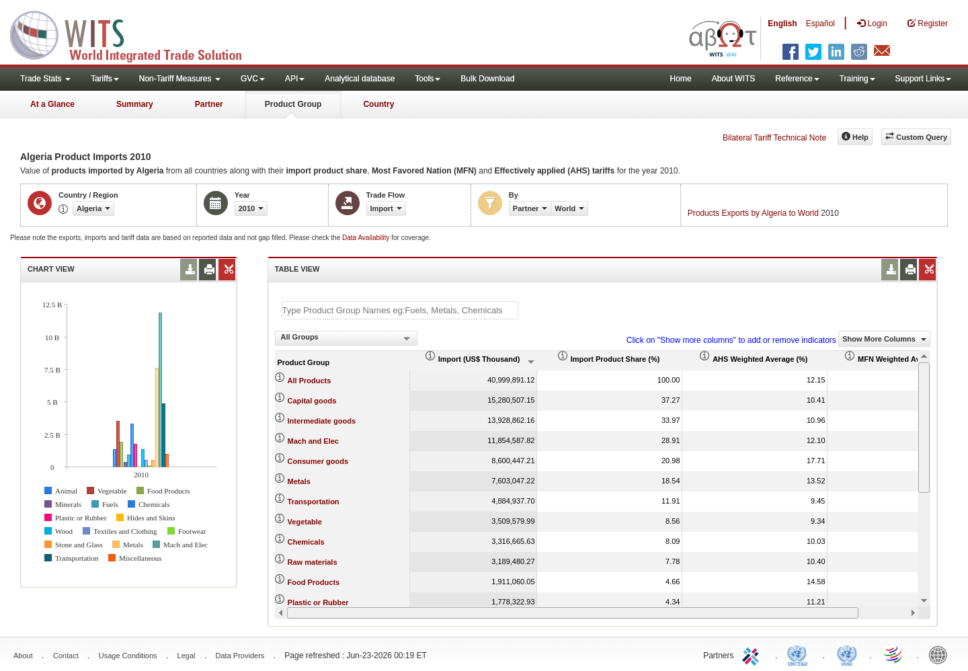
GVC (253, 78)
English (782, 23)
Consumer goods (318, 461)
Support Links (923, 78)
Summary (134, 104)
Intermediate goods (322, 421)
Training (857, 78)
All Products (309, 381)
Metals (299, 481)
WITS (134, 33)
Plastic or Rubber (318, 602)
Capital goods (312, 401)
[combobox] (346, 338)
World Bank (941, 654)
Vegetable (305, 522)
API (295, 78)
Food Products (314, 582)
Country (378, 104)
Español (820, 23)
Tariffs (105, 78)
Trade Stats (45, 78)
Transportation (313, 502)
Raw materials (312, 562)
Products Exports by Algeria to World (753, 213)
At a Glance (52, 104)
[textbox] (400, 310)
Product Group (293, 104)
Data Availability (366, 237)
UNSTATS (847, 654)
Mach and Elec (313, 441)
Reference (797, 78)
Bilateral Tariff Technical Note (774, 138)
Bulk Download (487, 78)
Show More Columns (884, 339)
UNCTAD (800, 654)
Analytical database (360, 78)
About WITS (734, 78)
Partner (209, 104)
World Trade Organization (894, 654)
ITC (752, 654)
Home (681, 78)
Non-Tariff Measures (179, 78)
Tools (427, 78)
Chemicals (306, 542)
